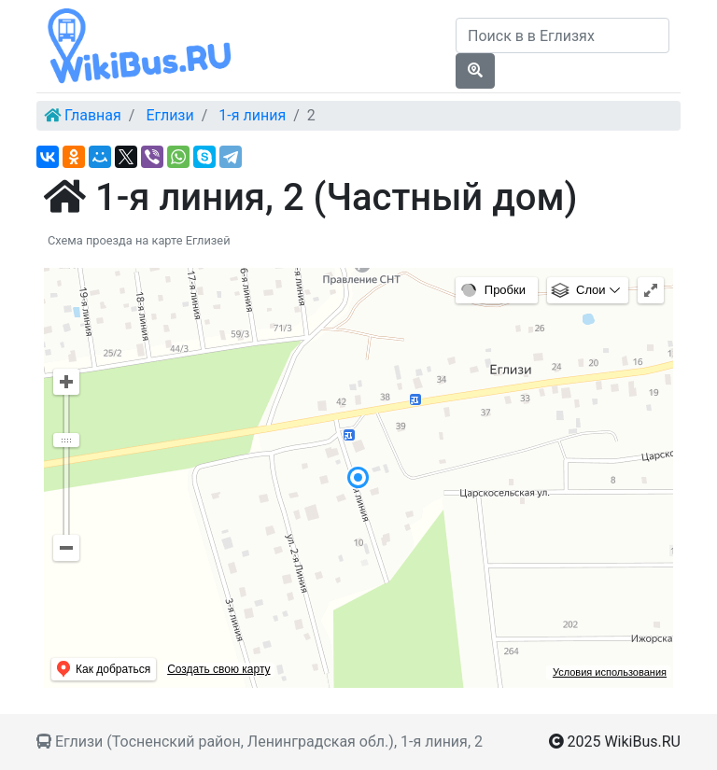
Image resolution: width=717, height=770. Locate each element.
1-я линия (252, 115)
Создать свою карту (218, 669)
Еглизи (169, 115)
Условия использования (610, 672)
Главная (92, 115)
